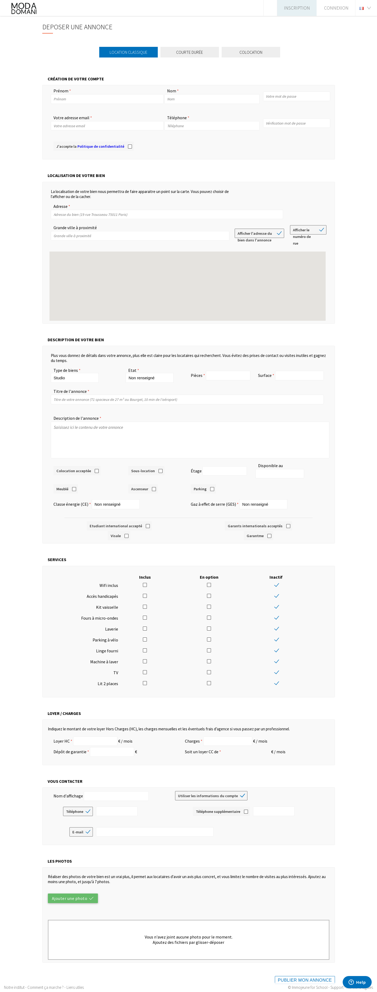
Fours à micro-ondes (99, 612)
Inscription (297, 8)
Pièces (196, 375)
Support (336, 987)
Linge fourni (107, 645)
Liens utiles (75, 987)
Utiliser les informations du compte (208, 790)
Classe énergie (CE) (70, 498)
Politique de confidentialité (100, 146)
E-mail (77, 826)
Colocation (252, 52)
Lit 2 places (108, 678)
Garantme (255, 530)
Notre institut (14, 987)
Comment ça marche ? (45, 987)
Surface (265, 375)
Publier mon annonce (305, 975)
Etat (132, 370)
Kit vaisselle (107, 601)
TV (115, 667)
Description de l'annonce (76, 418)
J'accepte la (90, 146)
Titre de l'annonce (70, 391)
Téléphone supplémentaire (218, 806)
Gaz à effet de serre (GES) (213, 498)
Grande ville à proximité (75, 227)
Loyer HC (61, 735)
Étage (196, 468)
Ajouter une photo (70, 893)
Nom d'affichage (68, 790)
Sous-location (143, 468)
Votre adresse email (71, 117)
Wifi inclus (109, 580)
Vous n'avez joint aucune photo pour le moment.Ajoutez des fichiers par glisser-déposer (189, 934)
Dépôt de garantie (69, 746)
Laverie (111, 623)
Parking (200, 483)
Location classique (130, 52)
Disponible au (270, 468)
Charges (192, 735)
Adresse (60, 206)
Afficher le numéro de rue (302, 231)
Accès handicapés (102, 591)
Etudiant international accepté (116, 520)
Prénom (60, 90)
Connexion (336, 8)
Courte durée (191, 52)
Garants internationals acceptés (255, 520)
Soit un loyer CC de (201, 746)
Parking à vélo (105, 634)
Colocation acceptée (73, 468)
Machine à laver (104, 656)
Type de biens (65, 370)
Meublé (62, 483)
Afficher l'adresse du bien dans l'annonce (255, 234)
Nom (171, 90)
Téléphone (177, 117)
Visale (116, 530)
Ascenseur (139, 483)
